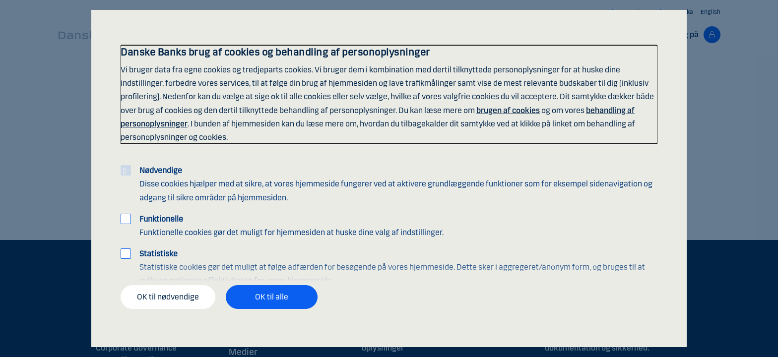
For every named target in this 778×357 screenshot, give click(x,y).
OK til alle (271, 296)
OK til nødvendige (168, 296)
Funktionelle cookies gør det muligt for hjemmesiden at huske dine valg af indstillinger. (291, 225)
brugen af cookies (508, 110)
